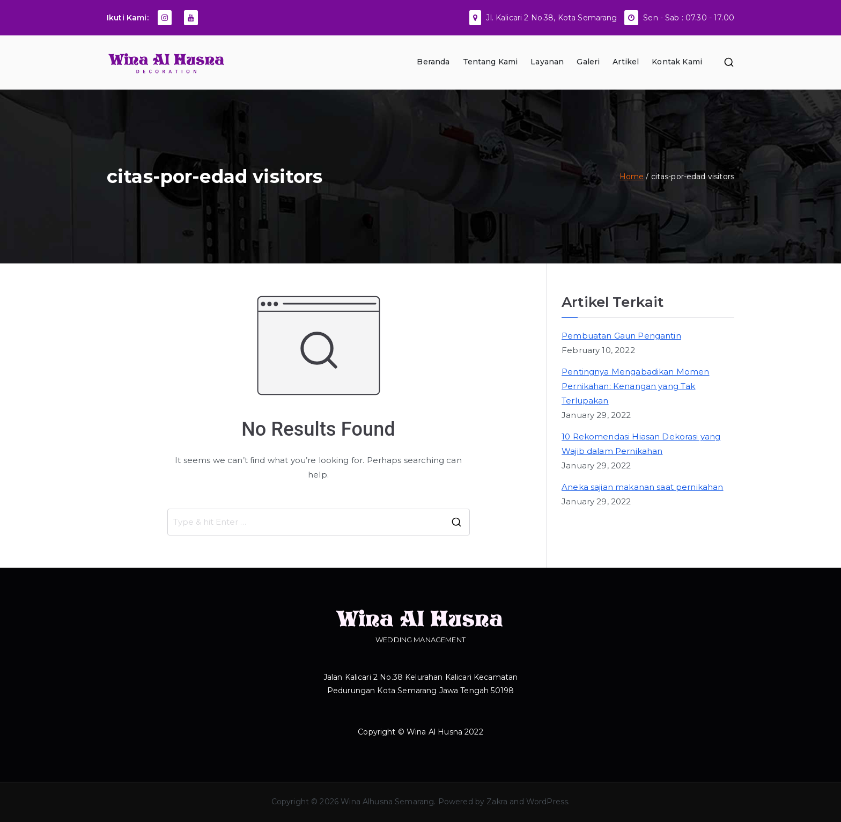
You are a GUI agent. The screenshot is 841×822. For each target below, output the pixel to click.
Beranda (433, 62)
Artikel (626, 62)
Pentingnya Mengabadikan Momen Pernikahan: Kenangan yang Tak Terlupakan (635, 386)
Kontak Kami (677, 62)
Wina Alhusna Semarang (387, 801)
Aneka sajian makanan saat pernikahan (642, 487)
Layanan (547, 62)
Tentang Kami (490, 62)
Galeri (588, 62)
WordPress (547, 801)
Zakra (496, 801)
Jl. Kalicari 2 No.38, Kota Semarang (551, 18)
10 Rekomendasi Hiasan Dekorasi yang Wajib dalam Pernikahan (641, 443)
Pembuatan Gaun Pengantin (621, 336)
